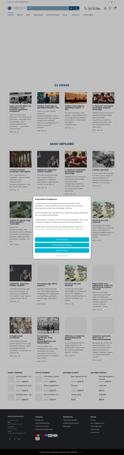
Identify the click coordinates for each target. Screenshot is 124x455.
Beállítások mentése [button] (62, 250)
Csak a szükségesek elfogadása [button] (62, 245)
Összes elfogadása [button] (62, 239)
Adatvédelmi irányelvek (62, 256)
